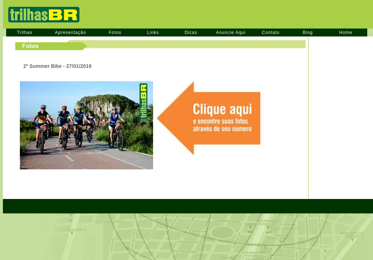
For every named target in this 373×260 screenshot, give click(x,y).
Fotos (115, 32)
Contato (270, 32)
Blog (308, 32)
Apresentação (70, 32)
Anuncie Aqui (231, 32)
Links (153, 32)
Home (345, 32)
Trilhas (24, 32)
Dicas (191, 32)
